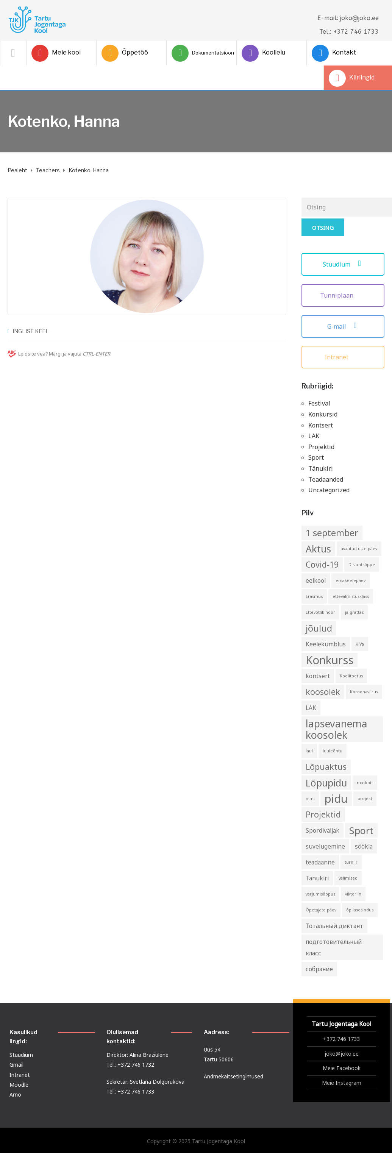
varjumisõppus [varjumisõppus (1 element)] (320, 894)
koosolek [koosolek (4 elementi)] (323, 691)
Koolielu (263, 53)
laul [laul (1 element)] (309, 751)
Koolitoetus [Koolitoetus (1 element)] (351, 676)
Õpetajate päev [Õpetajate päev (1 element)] (321, 910)
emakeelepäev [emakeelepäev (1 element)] (350, 580)
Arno (15, 1094)
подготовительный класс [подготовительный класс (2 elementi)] (334, 947)
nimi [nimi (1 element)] (310, 798)
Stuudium (343, 264)
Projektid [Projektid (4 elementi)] (323, 814)
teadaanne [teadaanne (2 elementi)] (320, 862)
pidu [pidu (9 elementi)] (336, 798)
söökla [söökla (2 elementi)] (364, 846)
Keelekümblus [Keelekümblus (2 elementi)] (326, 644)
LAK (313, 436)
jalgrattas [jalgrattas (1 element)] (354, 612)
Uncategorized (329, 490)
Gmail (16, 1064)
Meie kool (56, 53)
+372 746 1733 (341, 1038)
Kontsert (320, 425)
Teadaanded (325, 479)
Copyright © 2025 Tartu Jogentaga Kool (196, 1141)
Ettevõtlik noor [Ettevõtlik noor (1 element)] (320, 612)
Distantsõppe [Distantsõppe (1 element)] (361, 564)
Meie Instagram (341, 1082)
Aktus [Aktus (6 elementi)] (318, 548)
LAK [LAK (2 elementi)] (311, 708)
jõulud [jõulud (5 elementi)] (319, 628)
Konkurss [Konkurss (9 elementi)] (329, 660)
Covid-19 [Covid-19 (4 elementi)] (322, 564)
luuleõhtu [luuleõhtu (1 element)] (332, 751)
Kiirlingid (352, 78)
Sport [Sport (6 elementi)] (361, 830)
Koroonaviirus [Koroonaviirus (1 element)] (364, 691)
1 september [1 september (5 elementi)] (332, 533)
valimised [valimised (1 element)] (348, 878)
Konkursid (322, 414)
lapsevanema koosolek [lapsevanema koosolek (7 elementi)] (336, 729)
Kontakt (334, 53)
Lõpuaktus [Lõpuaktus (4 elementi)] (326, 766)
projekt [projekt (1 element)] (365, 798)
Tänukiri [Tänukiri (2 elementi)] (317, 878)
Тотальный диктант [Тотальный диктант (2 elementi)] (334, 926)
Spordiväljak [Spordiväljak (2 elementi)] (322, 830)
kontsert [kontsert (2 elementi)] (318, 676)
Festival (319, 403)
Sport (316, 457)
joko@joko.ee (342, 1053)
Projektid (321, 447)
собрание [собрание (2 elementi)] (319, 969)
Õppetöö (125, 53)
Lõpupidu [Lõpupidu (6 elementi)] (326, 782)
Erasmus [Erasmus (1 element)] (314, 596)
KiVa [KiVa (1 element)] (360, 644)
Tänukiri (320, 468)
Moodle (18, 1084)
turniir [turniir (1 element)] (351, 862)
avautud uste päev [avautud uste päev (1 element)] (359, 548)
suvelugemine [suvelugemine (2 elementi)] (325, 846)
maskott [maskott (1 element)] (365, 782)
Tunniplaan (343, 295)
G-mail (343, 326)
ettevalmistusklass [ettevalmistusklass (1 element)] (351, 596)
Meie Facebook (342, 1068)
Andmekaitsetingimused (233, 1076)
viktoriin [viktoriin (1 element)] (353, 894)
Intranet (343, 357)
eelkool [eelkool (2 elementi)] (316, 580)
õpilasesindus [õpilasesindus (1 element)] (359, 910)
